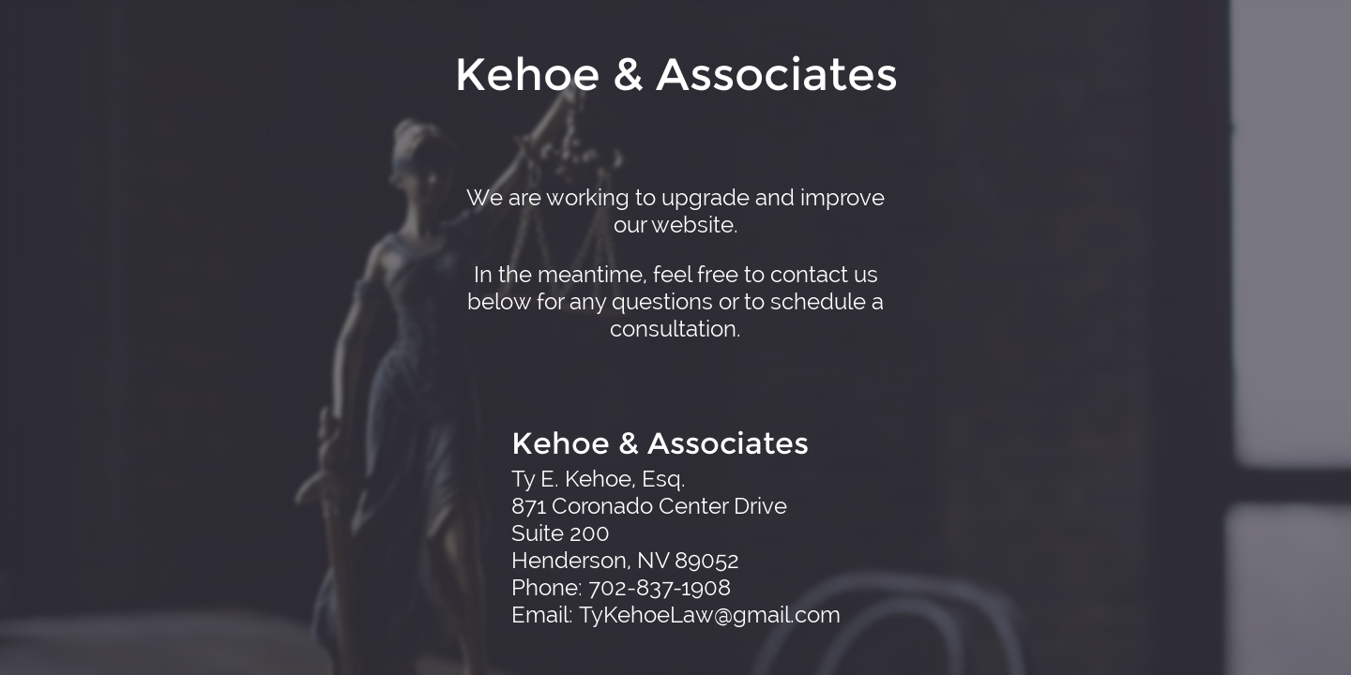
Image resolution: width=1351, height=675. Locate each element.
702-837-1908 (659, 587)
